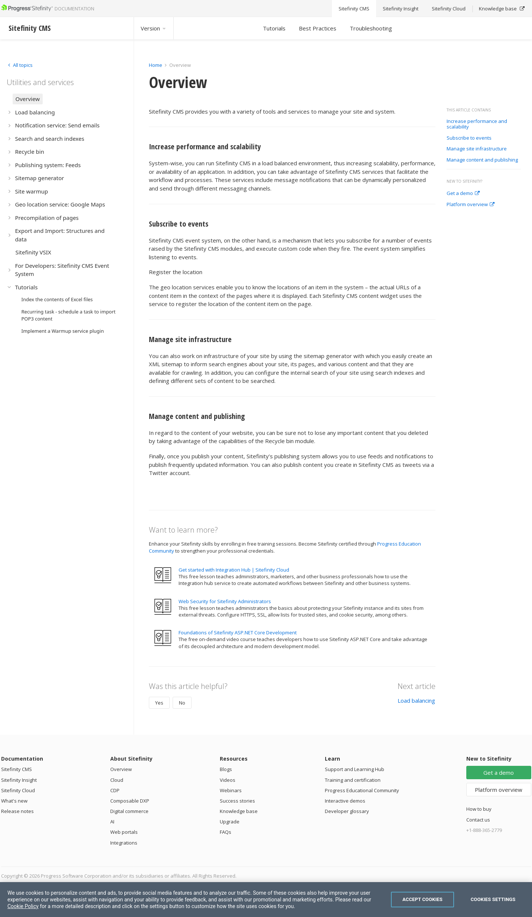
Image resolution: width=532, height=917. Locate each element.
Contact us (478, 819)
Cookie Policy (23, 906)
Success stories (237, 800)
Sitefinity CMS (16, 769)
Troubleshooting (371, 28)
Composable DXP (129, 800)
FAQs (225, 832)
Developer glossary (347, 811)
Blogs (226, 769)
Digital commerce (129, 811)
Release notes (17, 811)
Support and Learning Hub (354, 769)
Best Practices (317, 28)
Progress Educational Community (362, 790)
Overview (121, 769)
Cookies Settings (493, 899)
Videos (227, 780)
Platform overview (471, 205)
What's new (14, 800)
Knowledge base (239, 811)
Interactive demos (345, 800)
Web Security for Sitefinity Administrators (225, 601)
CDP (115, 790)
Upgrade (229, 821)
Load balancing (416, 700)
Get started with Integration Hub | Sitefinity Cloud (234, 569)
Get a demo (463, 193)
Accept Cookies (422, 899)
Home (155, 65)
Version (154, 28)
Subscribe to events (469, 138)
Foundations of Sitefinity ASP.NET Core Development (238, 632)
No (182, 702)
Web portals (124, 832)
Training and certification (353, 780)
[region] (266, 899)
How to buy (479, 809)
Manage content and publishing (482, 160)
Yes (159, 702)
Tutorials (274, 28)
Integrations (123, 842)
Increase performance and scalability (477, 124)
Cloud (116, 780)
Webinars (231, 790)
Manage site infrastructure (477, 149)
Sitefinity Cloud (18, 790)
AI (112, 821)
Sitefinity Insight (19, 780)
